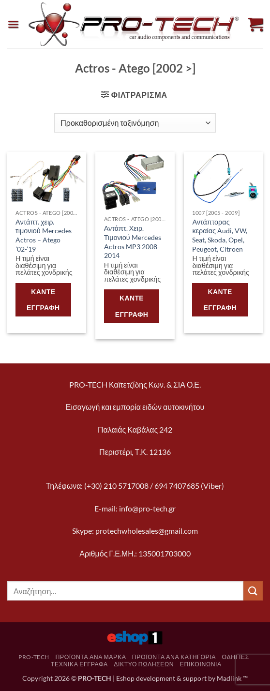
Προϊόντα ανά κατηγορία (174, 657)
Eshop (125, 678)
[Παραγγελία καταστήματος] (134, 123)
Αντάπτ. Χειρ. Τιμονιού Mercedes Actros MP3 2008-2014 (132, 241)
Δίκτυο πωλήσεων (144, 664)
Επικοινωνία (201, 664)
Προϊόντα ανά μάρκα (90, 657)
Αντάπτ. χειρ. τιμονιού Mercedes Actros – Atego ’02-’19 (43, 235)
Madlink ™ (232, 678)
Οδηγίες (235, 657)
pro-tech (33, 657)
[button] (13, 24)
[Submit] (253, 590)
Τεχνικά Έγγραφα (79, 664)
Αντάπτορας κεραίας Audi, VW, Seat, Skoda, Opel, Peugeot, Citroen (219, 235)
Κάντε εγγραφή (43, 299)
